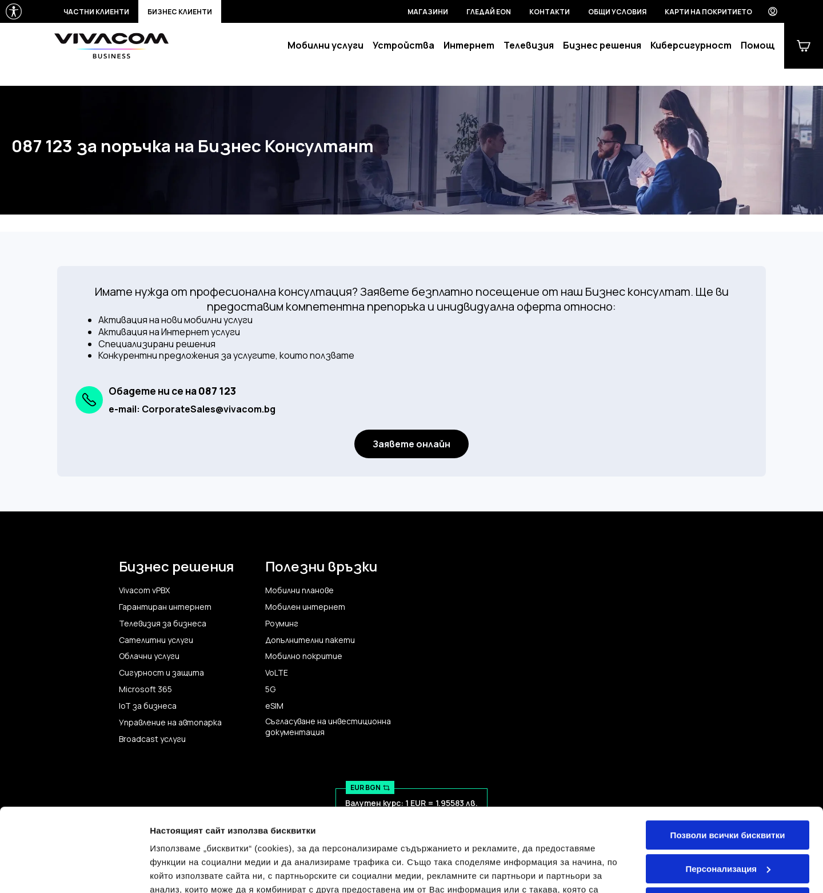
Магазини (427, 12)
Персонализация (727, 790)
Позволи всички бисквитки (727, 757)
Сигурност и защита (161, 673)
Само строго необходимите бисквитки (727, 829)
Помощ (758, 45)
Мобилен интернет (305, 607)
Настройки (172, 870)
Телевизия (529, 45)
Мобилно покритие (303, 656)
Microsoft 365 (145, 689)
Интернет (469, 45)
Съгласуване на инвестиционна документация (328, 726)
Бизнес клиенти (179, 12)
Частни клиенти (96, 12)
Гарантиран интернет (165, 607)
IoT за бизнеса (148, 706)
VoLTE (276, 673)
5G (270, 689)
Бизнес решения (602, 45)
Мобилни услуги (325, 45)
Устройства (403, 45)
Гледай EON (488, 12)
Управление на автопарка (170, 722)
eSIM (274, 706)
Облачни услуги (149, 656)
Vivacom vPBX (144, 590)
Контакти (549, 12)
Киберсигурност (691, 45)
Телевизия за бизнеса (162, 623)
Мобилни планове (299, 590)
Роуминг (281, 623)
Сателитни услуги (156, 640)
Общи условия (617, 12)
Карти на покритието (708, 12)
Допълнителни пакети (310, 640)
